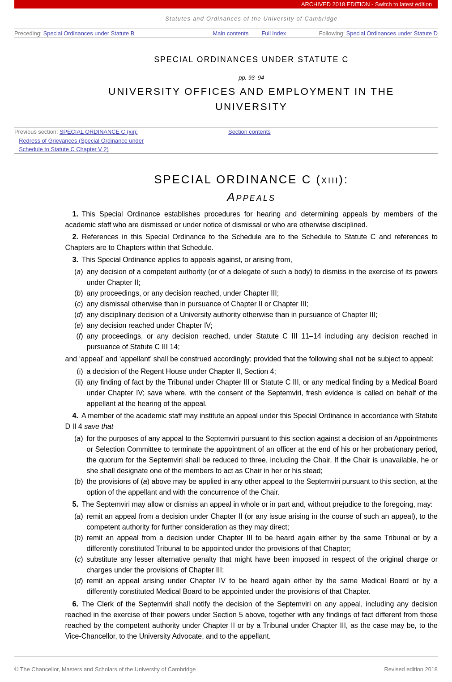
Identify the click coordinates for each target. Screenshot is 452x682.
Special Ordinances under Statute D (392, 33)
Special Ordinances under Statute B (88, 33)
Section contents (249, 131)
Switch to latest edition (403, 4)
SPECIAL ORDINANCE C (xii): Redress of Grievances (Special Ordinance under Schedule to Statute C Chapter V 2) (81, 140)
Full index (273, 33)
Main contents (231, 33)
